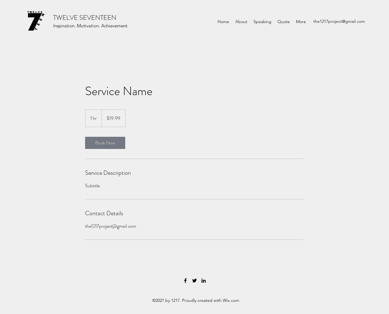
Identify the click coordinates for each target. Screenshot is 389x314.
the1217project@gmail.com (339, 21)
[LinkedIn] (204, 281)
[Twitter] (194, 281)
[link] (105, 143)
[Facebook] (185, 281)
